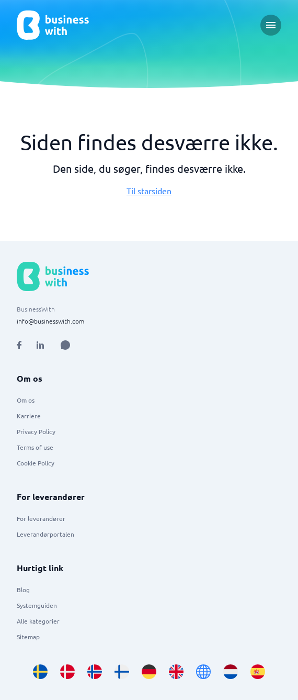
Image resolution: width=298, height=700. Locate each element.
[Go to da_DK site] (67, 671)
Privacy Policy (36, 431)
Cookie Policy (35, 463)
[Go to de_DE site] (149, 671)
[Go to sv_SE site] (40, 671)
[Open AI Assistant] (65, 345)
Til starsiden (149, 190)
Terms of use (35, 447)
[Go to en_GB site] (176, 671)
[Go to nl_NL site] (230, 671)
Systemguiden (37, 605)
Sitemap (28, 636)
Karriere (29, 416)
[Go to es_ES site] (257, 671)
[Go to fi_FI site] (121, 671)
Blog (23, 589)
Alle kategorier (38, 621)
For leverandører (41, 518)
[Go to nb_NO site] (94, 671)
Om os (26, 400)
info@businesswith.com (50, 321)
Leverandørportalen (45, 534)
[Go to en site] (203, 671)
